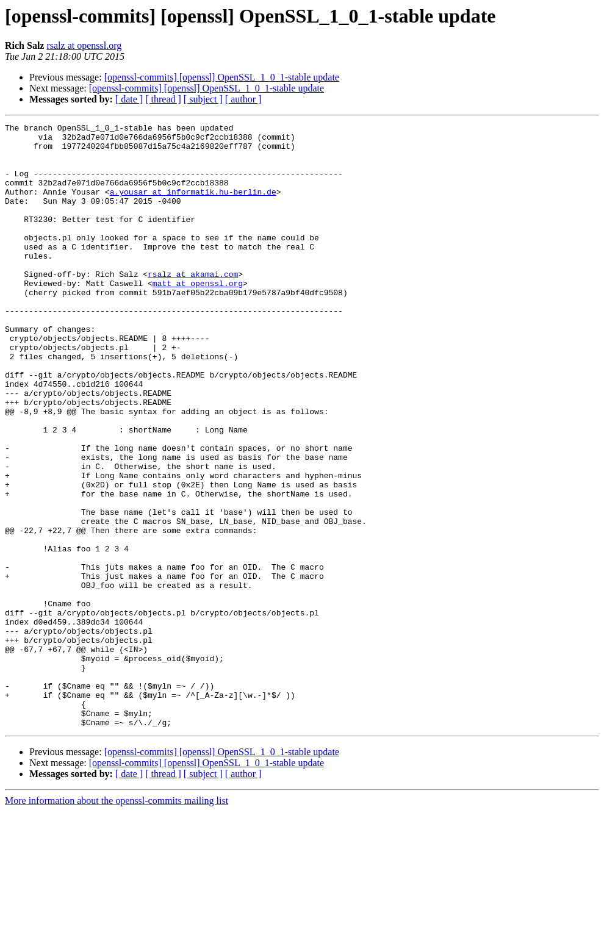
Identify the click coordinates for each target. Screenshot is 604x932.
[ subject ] (203, 99)
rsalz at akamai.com (193, 304)
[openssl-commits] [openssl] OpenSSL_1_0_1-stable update (221, 77)
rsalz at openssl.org (83, 45)
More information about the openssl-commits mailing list (116, 921)
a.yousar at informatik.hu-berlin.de (193, 206)
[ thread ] (163, 99)
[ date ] (129, 99)
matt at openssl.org (198, 315)
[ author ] (243, 99)
